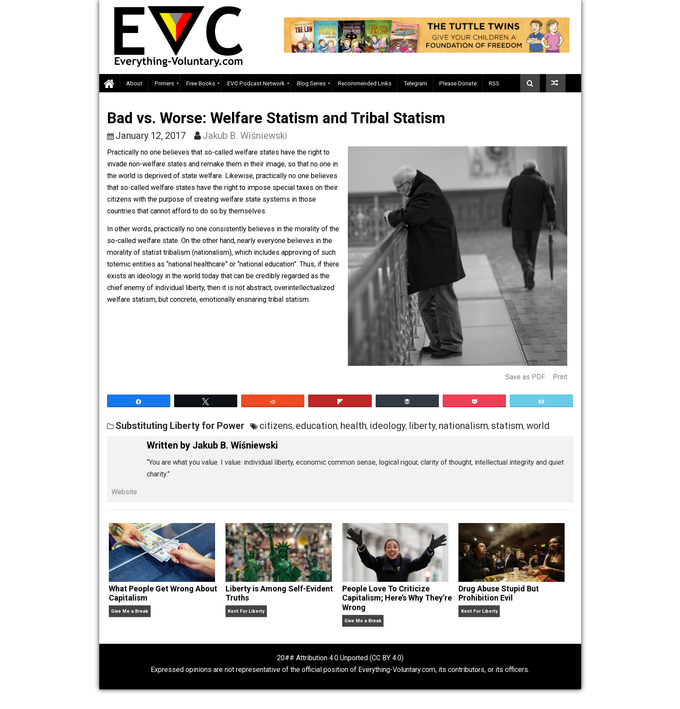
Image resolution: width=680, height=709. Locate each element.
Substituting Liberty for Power (179, 425)
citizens (276, 425)
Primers (164, 83)
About (134, 83)
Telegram (415, 83)
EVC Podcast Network (256, 83)
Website (124, 492)
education (316, 425)
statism (507, 425)
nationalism (463, 425)
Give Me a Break (129, 611)
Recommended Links (364, 83)
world (538, 425)
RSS (494, 83)
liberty (422, 425)
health (353, 425)
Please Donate (458, 83)
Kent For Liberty (246, 611)
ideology (388, 425)
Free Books (200, 83)
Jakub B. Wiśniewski (244, 135)
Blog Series (311, 83)
